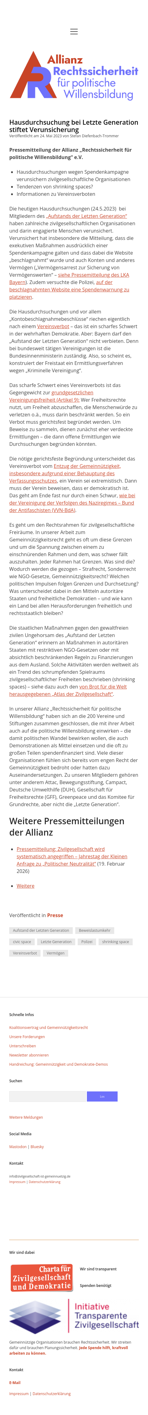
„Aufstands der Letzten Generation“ (86, 216)
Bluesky (37, 1146)
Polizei (86, 941)
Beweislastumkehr (95, 930)
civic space (22, 941)
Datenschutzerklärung (44, 1182)
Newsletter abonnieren (29, 1055)
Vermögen (55, 953)
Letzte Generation (56, 941)
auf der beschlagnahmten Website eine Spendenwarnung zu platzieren (69, 289)
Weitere (25, 885)
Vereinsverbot (53, 326)
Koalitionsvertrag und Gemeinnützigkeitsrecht (48, 1027)
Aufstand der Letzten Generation (41, 930)
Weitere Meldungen (26, 1117)
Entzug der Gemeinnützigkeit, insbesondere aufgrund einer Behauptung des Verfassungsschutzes (65, 473)
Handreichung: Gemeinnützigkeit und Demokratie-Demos (58, 1064)
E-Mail (14, 1382)
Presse (55, 915)
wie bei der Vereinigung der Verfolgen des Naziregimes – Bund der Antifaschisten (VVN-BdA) (72, 503)
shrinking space (115, 941)
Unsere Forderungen (27, 1036)
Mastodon (18, 1146)
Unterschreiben (22, 1046)
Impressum (17, 1182)
